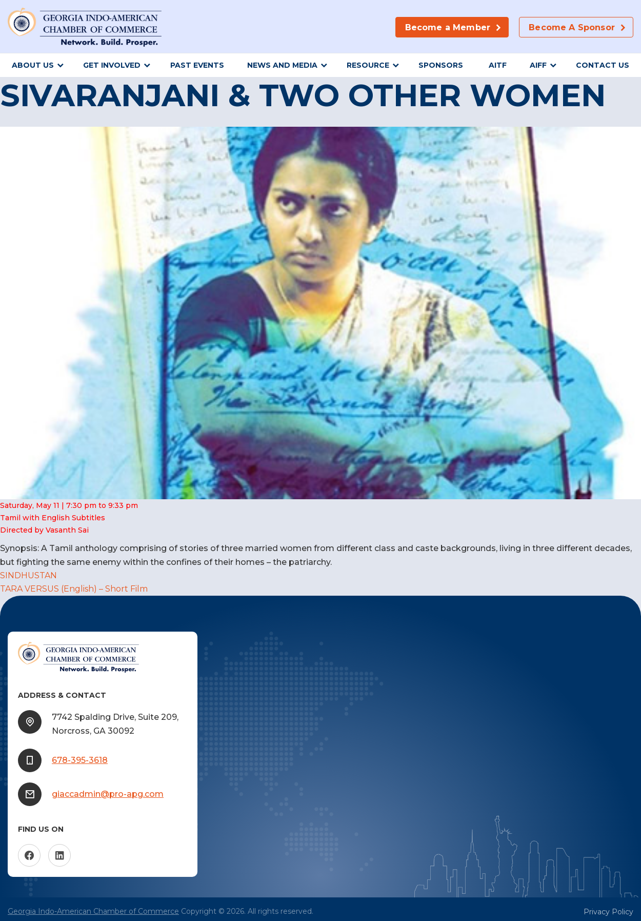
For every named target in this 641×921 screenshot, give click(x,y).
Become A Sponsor (572, 27)
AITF (498, 65)
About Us (33, 65)
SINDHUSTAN (28, 575)
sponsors (441, 65)
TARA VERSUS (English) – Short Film (74, 589)
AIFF (538, 65)
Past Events (197, 65)
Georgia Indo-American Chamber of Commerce (93, 911)
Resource (368, 65)
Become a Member (447, 27)
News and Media (282, 65)
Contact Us (602, 65)
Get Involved (112, 65)
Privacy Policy (608, 911)
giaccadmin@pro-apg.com (108, 794)
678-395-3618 (80, 760)
